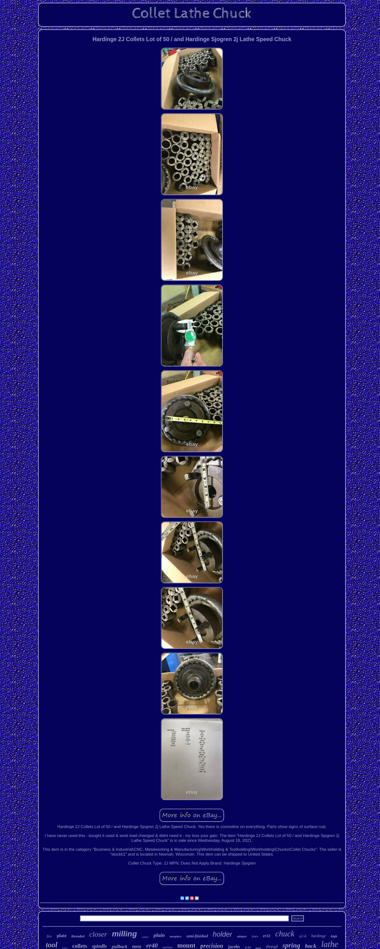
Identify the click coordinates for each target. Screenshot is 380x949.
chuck (284, 933)
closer (98, 934)
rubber (145, 936)
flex (49, 936)
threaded (77, 936)
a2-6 (302, 936)
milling (124, 933)
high (334, 936)
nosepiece (176, 936)
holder (222, 934)
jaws (255, 936)
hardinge (318, 936)
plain (159, 935)
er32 (266, 936)
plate (61, 935)
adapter (242, 936)
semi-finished (197, 936)
